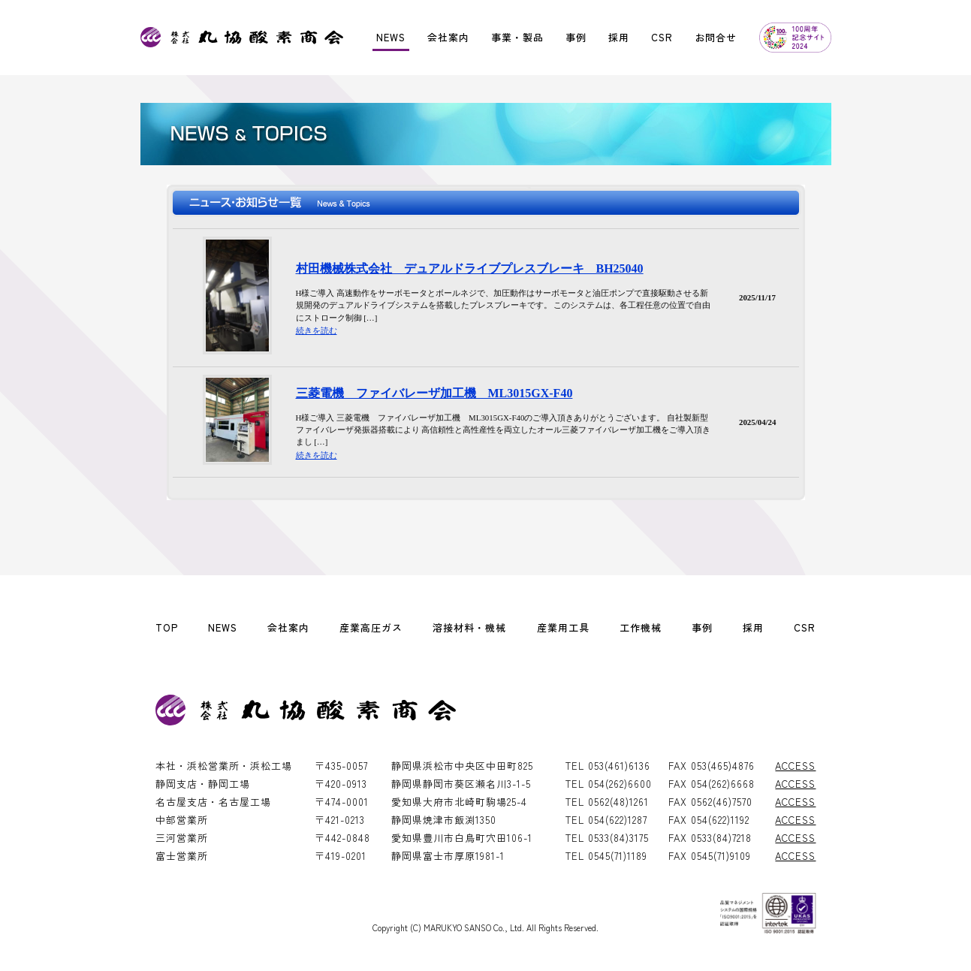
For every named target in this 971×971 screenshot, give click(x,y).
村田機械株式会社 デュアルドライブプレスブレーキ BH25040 (470, 268)
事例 (576, 37)
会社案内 (448, 37)
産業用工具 (563, 627)
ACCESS (795, 765)
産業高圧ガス (371, 627)
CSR (662, 37)
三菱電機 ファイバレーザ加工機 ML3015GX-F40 (434, 393)
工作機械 (641, 627)
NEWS (391, 37)
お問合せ (716, 37)
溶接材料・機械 (469, 627)
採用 (618, 37)
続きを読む (316, 330)
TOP (166, 627)
